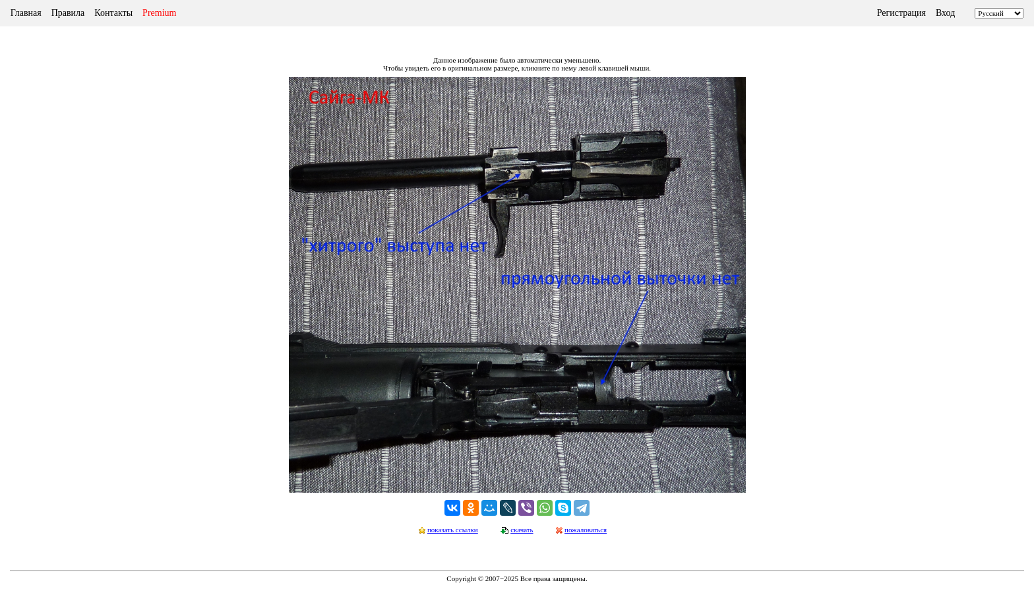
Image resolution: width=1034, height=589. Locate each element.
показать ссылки (452, 530)
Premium (159, 13)
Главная (26, 13)
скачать (521, 530)
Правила (68, 13)
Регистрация (901, 13)
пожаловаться (585, 530)
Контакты (113, 13)
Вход (945, 13)
